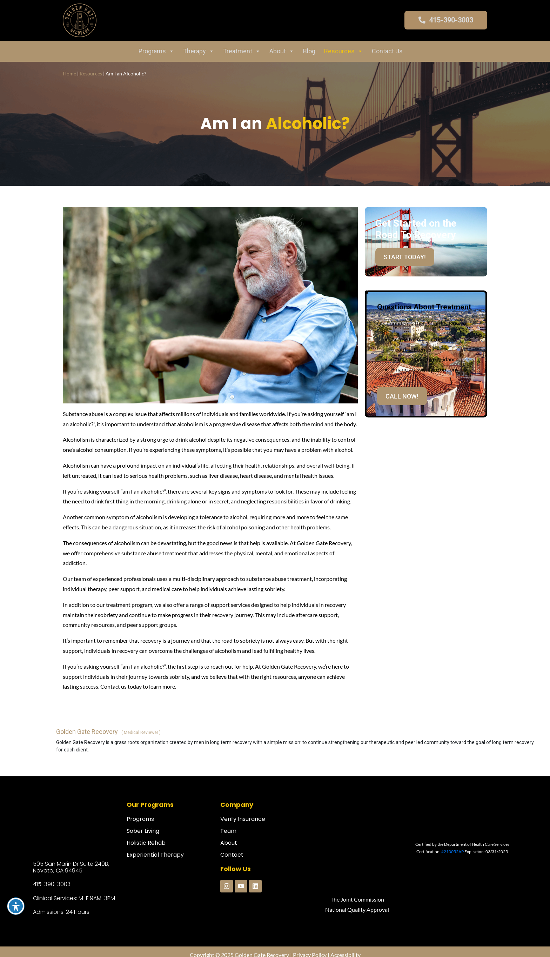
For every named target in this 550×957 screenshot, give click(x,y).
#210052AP (452, 851)
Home (69, 73)
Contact (231, 854)
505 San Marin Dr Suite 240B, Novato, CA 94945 (71, 867)
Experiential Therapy (155, 854)
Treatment (242, 51)
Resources (343, 51)
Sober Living (143, 831)
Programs (156, 51)
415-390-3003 (52, 884)
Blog (309, 51)
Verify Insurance (242, 819)
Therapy (198, 51)
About (281, 51)
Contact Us (387, 51)
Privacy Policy (310, 948)
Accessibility (345, 948)
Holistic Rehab (146, 842)
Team (228, 831)
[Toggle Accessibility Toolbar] (15, 906)
